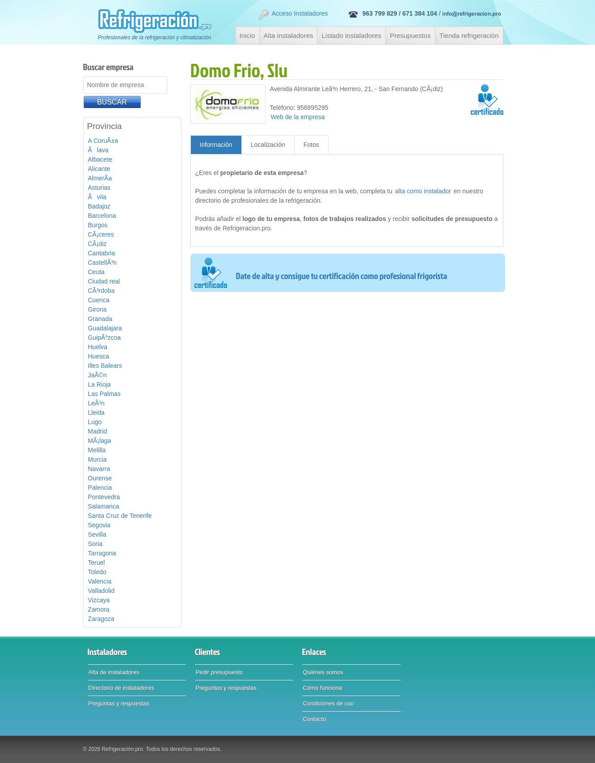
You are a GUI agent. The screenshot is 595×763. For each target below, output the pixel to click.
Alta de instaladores (114, 672)
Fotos (311, 144)
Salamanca (103, 506)
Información (216, 144)
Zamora (99, 609)
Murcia (97, 459)
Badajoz (99, 206)
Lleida (96, 412)
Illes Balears (105, 365)
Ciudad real (104, 281)
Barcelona (102, 215)
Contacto (314, 719)
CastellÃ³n (102, 262)
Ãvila (97, 196)
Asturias (99, 187)
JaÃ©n (97, 375)
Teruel (96, 562)
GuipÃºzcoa (104, 337)
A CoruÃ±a (103, 140)
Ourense (100, 478)
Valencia (100, 581)
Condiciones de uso (328, 703)
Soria (95, 543)
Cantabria (101, 253)
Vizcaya (99, 600)
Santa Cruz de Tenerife (120, 515)
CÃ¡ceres (101, 234)
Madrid (97, 431)
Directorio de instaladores (121, 687)
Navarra (99, 468)
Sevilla (97, 534)
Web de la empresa (298, 117)
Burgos (98, 225)
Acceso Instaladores (293, 15)
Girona (97, 309)
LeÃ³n (96, 403)
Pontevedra (104, 496)
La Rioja (99, 384)
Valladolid (101, 590)
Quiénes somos (323, 672)
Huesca (98, 356)
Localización (268, 144)
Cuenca (99, 300)
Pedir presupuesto (219, 672)
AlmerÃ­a (100, 178)
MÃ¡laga (99, 440)
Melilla (97, 450)
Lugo (95, 421)
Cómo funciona (322, 687)
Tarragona (102, 553)
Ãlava (98, 150)
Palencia (100, 487)
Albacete (100, 159)
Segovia (99, 525)
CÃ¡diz (97, 243)
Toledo (97, 571)
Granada (100, 318)
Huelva (98, 346)
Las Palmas (104, 393)
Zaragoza (101, 618)
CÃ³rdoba (101, 290)
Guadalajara (105, 328)
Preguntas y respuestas (119, 703)
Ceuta (96, 271)
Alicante (99, 168)
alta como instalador (423, 191)
